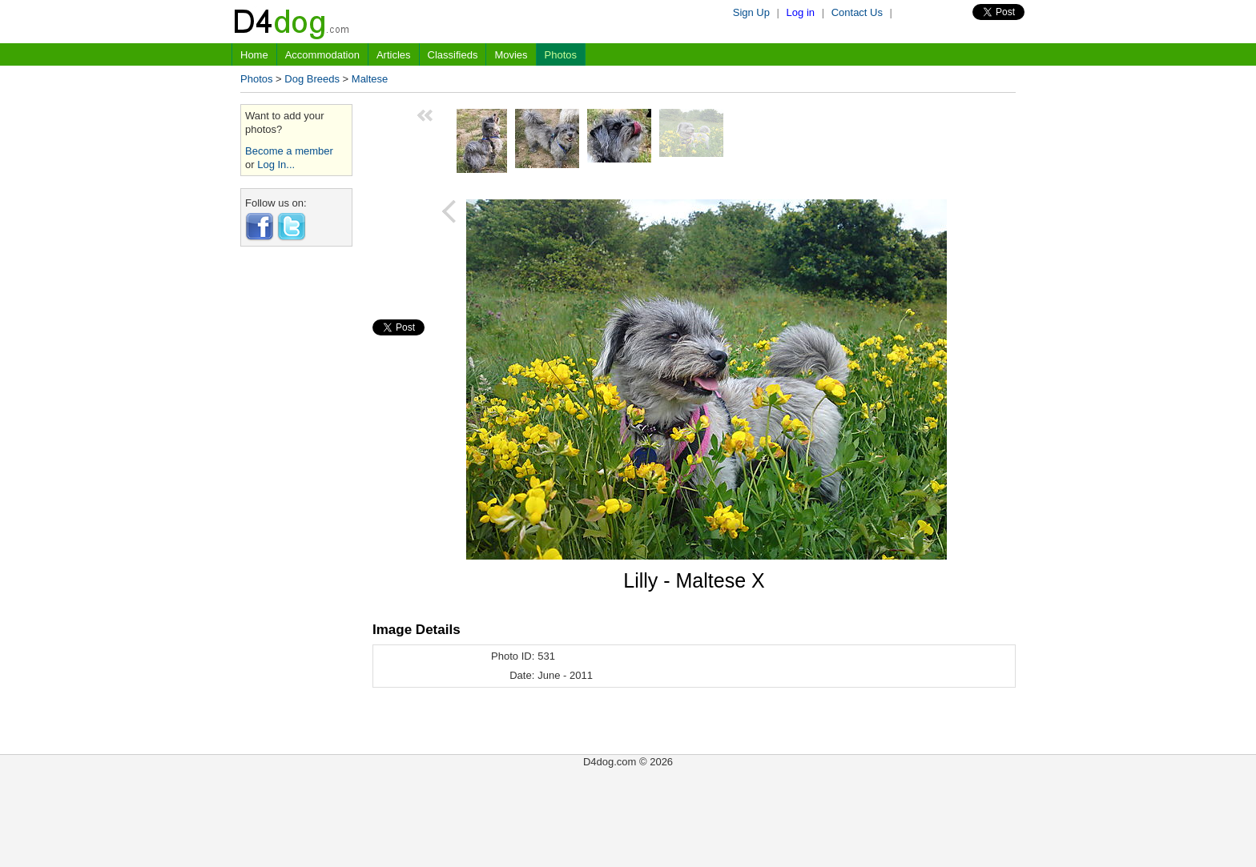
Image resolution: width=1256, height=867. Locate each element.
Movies (510, 55)
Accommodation (322, 55)
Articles (393, 55)
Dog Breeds (312, 79)
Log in (801, 12)
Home (254, 55)
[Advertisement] (296, 499)
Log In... (276, 165)
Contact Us (857, 12)
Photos (561, 55)
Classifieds (453, 55)
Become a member (289, 151)
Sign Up (751, 12)
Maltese (370, 79)
